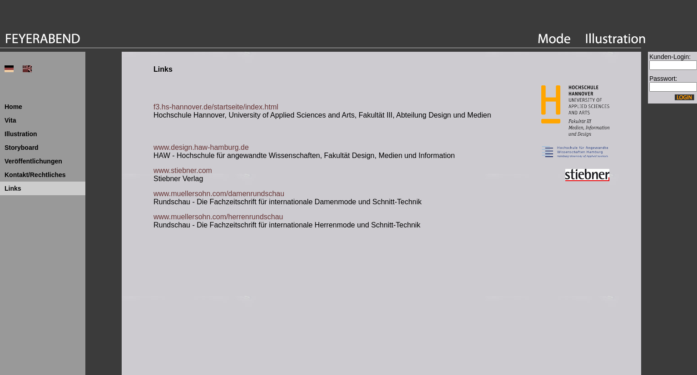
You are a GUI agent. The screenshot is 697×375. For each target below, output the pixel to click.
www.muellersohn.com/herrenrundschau (218, 217)
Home (13, 106)
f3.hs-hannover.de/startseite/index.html (215, 107)
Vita (10, 120)
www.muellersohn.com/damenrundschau (218, 193)
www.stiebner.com (182, 170)
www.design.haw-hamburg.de (201, 147)
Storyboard (22, 147)
